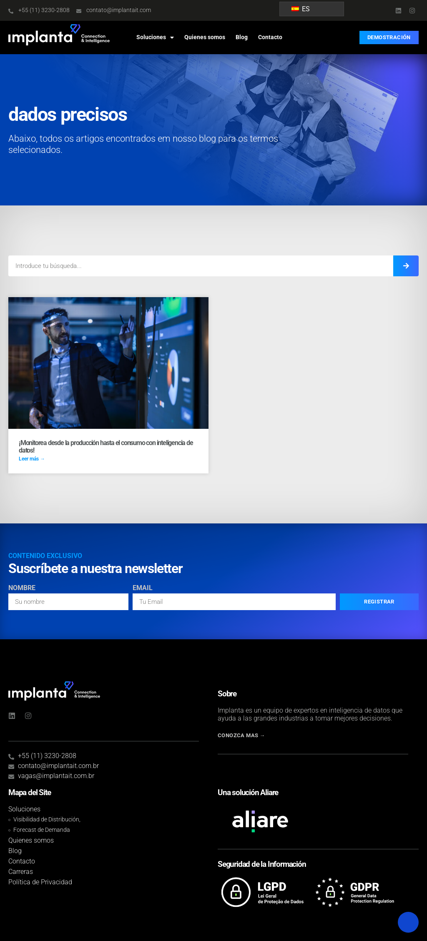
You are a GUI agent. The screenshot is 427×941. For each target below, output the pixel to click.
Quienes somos (204, 37)
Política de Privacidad (40, 882)
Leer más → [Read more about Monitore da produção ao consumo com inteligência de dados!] (32, 459)
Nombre (21, 588)
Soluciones (155, 37)
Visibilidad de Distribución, (46, 819)
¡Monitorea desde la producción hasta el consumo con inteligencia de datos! (106, 446)
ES (300, 9)
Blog (242, 37)
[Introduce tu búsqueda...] (406, 265)
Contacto (270, 37)
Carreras (20, 872)
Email (143, 588)
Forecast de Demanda (41, 829)
